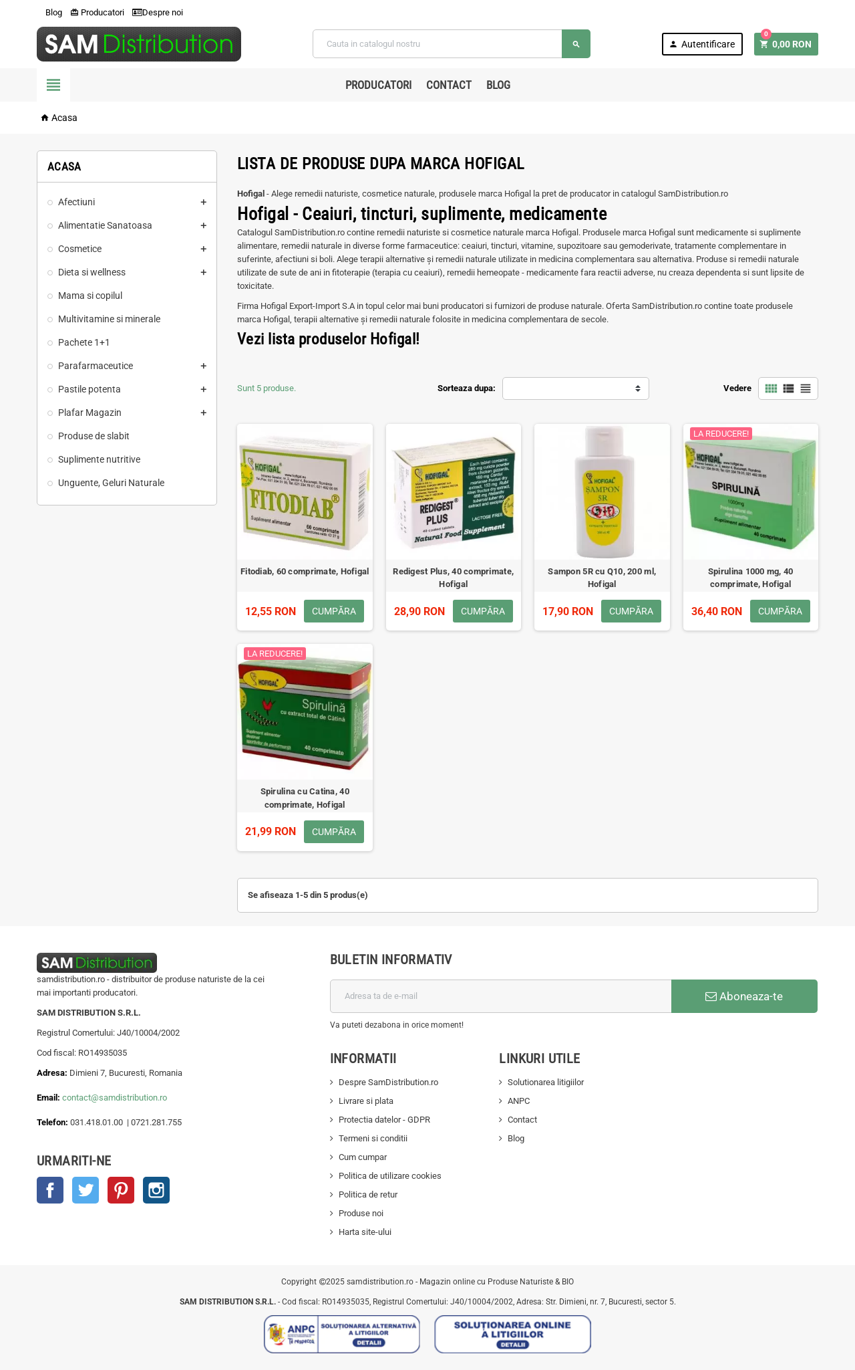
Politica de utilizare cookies (390, 1176)
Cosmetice (80, 248)
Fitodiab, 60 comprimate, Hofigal (304, 571)
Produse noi (361, 1213)
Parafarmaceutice (95, 365)
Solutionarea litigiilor (546, 1082)
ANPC (519, 1101)
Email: (49, 1098)
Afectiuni (76, 202)
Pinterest (121, 1190)
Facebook (50, 1190)
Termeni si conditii (373, 1138)
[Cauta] (452, 43)
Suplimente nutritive (99, 459)
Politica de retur (368, 1194)
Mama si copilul (90, 295)
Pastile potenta (89, 389)
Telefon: (52, 1122)
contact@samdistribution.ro (114, 1098)
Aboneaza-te (744, 996)
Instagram (156, 1190)
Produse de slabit (94, 436)
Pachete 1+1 (84, 342)
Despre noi (157, 12)
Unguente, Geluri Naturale (111, 482)
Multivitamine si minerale (109, 319)
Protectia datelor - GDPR (384, 1120)
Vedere (737, 388)
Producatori (97, 12)
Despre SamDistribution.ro (388, 1082)
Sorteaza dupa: (467, 388)
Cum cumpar (363, 1157)
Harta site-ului (365, 1232)
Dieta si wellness (92, 272)
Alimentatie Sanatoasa (105, 225)
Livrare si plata (366, 1101)
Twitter (85, 1190)
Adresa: (53, 1073)
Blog (49, 12)
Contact (449, 85)
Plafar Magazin (90, 412)
